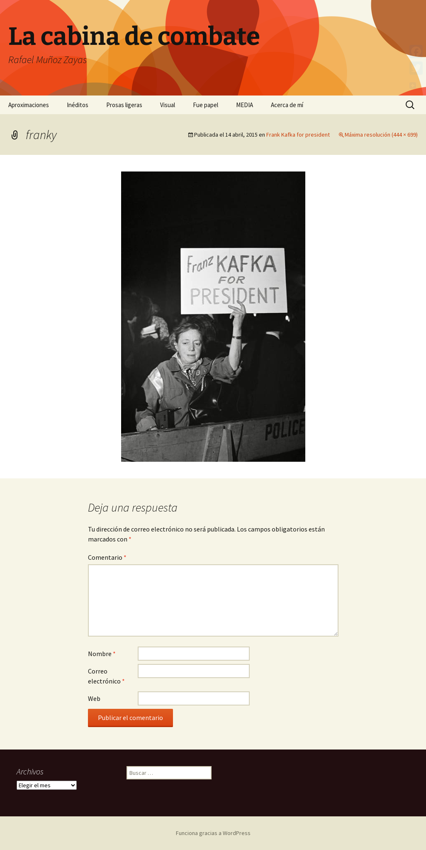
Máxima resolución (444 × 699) (381, 134)
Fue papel (205, 105)
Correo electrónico (106, 676)
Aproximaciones (28, 105)
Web (94, 698)
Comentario (107, 557)
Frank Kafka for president (298, 134)
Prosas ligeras (124, 105)
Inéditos (77, 105)
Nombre (102, 653)
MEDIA (244, 105)
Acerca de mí (287, 105)
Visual (167, 105)
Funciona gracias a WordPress (213, 833)
